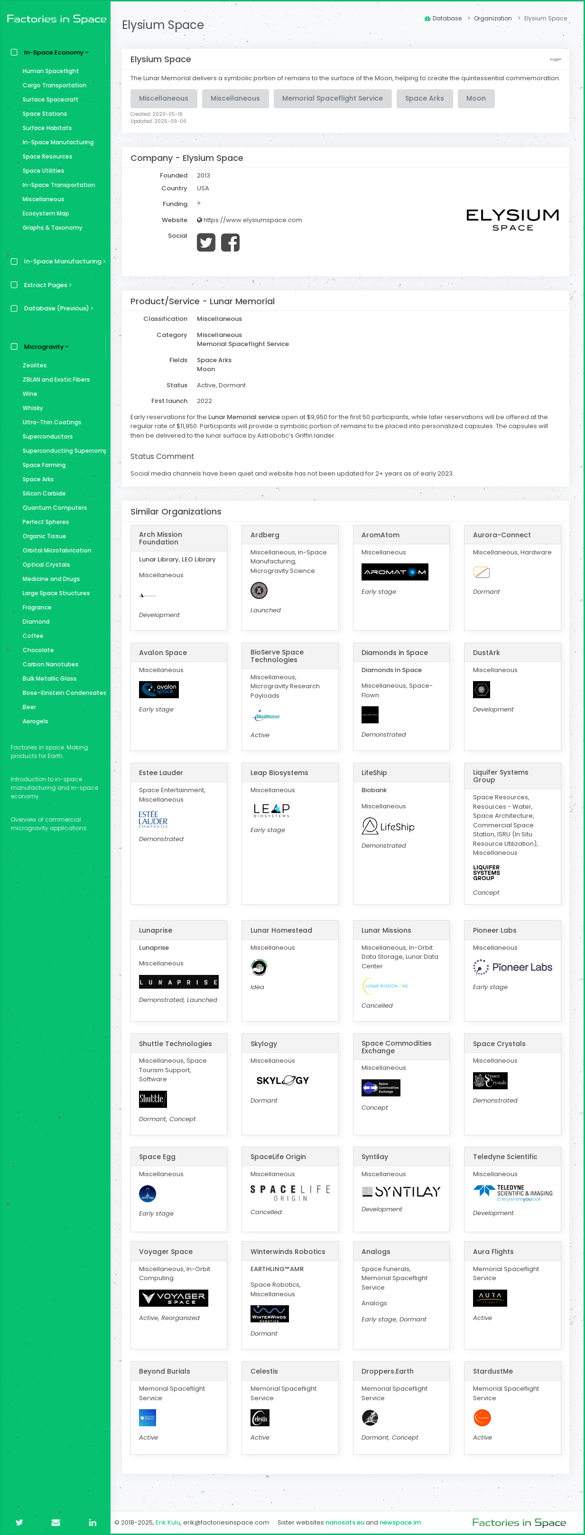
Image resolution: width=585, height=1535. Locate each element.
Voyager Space (168, 1260)
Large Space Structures (54, 593)
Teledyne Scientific (506, 1165)
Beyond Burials (167, 1380)
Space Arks (36, 479)
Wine (27, 394)
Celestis (266, 1380)
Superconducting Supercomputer (62, 451)
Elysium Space (166, 25)
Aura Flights (494, 1260)
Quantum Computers (52, 508)
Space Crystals (500, 1052)
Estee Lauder (164, 781)
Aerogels (33, 721)
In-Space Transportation (56, 185)
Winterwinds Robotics (289, 1260)
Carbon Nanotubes (48, 664)
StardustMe (493, 1380)
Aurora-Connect (502, 543)
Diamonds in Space (396, 661)
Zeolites (32, 365)
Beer (27, 707)
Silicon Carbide (42, 493)
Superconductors (45, 436)
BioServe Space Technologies (279, 664)
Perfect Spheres (43, 522)
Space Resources (45, 156)
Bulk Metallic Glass (47, 678)
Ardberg (266, 543)
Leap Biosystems (281, 781)
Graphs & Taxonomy (50, 228)
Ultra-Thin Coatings (50, 422)
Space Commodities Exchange (398, 1055)
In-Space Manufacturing (56, 142)
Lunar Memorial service (247, 425)
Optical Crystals (44, 565)
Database (443, 18)
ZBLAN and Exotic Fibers (54, 379)
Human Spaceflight (48, 71)
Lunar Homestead (283, 939)
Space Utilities (41, 171)
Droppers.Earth (389, 1380)
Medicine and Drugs (49, 579)
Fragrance (35, 607)
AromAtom (382, 543)
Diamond (34, 622)
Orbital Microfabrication (55, 550)
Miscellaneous (41, 199)
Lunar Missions (388, 939)
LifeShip (376, 781)
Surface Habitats (45, 128)
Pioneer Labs (495, 939)
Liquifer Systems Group (501, 784)
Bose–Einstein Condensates (62, 693)
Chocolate (36, 650)
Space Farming (42, 465)
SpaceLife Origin (280, 1165)
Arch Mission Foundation (163, 546)
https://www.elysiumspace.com (252, 229)
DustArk (487, 661)
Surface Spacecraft (48, 99)
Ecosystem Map (43, 213)
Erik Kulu (170, 1522)
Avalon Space (166, 661)
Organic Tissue (42, 536)
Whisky (30, 408)
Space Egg (160, 1165)
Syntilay (376, 1165)
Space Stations (42, 114)
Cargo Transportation (52, 85)
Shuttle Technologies (178, 1052)
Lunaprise (158, 939)
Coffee (31, 636)
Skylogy (265, 1052)
